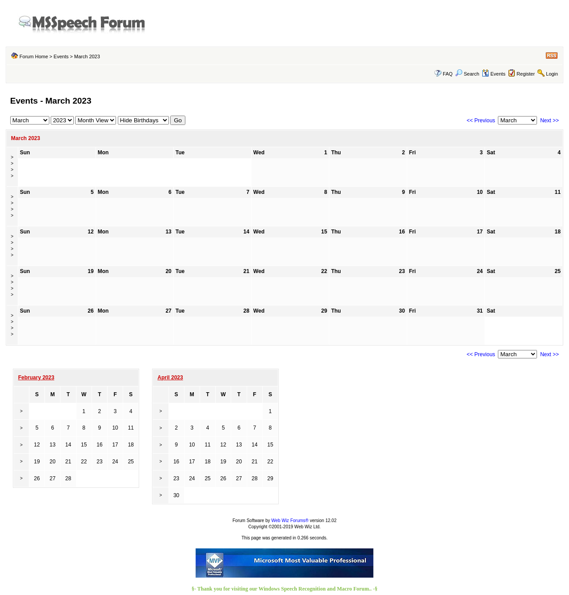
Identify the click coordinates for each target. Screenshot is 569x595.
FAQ (448, 73)
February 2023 (36, 377)
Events (61, 56)
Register (526, 73)
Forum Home (34, 56)
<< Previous (481, 120)
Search (467, 73)
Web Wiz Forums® (290, 520)
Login (552, 73)
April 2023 (170, 377)
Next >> (549, 120)
